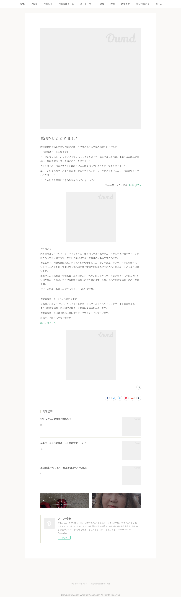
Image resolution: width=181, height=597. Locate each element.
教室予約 (125, 4)
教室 (113, 4)
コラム (159, 4)
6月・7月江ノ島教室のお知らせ (55, 419)
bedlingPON (135, 185)
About (34, 4)
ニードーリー (86, 4)
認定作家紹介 (142, 4)
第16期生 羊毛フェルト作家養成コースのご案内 (63, 467)
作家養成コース (66, 4)
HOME (22, 4)
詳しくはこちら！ (49, 323)
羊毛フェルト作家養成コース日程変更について (63, 443)
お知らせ (48, 4)
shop (102, 4)
